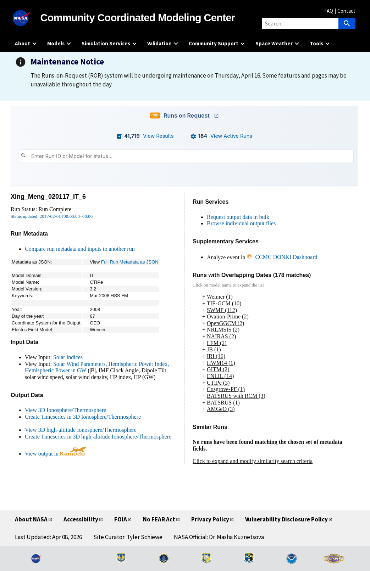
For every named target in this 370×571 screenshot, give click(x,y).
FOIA (120, 519)
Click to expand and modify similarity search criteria (253, 461)
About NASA (31, 519)
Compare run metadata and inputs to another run (80, 249)
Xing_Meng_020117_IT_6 (48, 196)
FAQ (328, 11)
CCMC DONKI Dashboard (282, 257)
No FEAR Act (159, 519)
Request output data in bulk (238, 217)
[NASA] (27, 18)
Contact (346, 11)
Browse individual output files (241, 223)
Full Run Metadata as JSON (130, 262)
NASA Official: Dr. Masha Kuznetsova (219, 537)
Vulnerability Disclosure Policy (286, 519)
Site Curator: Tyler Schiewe (127, 537)
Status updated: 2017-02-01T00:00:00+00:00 (52, 216)
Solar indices (68, 357)
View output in (56, 454)
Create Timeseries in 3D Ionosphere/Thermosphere (83, 417)
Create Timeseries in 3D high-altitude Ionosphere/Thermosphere (98, 437)
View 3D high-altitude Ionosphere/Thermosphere (81, 430)
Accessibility (80, 519)
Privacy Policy (210, 519)
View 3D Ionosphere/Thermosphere (65, 410)
